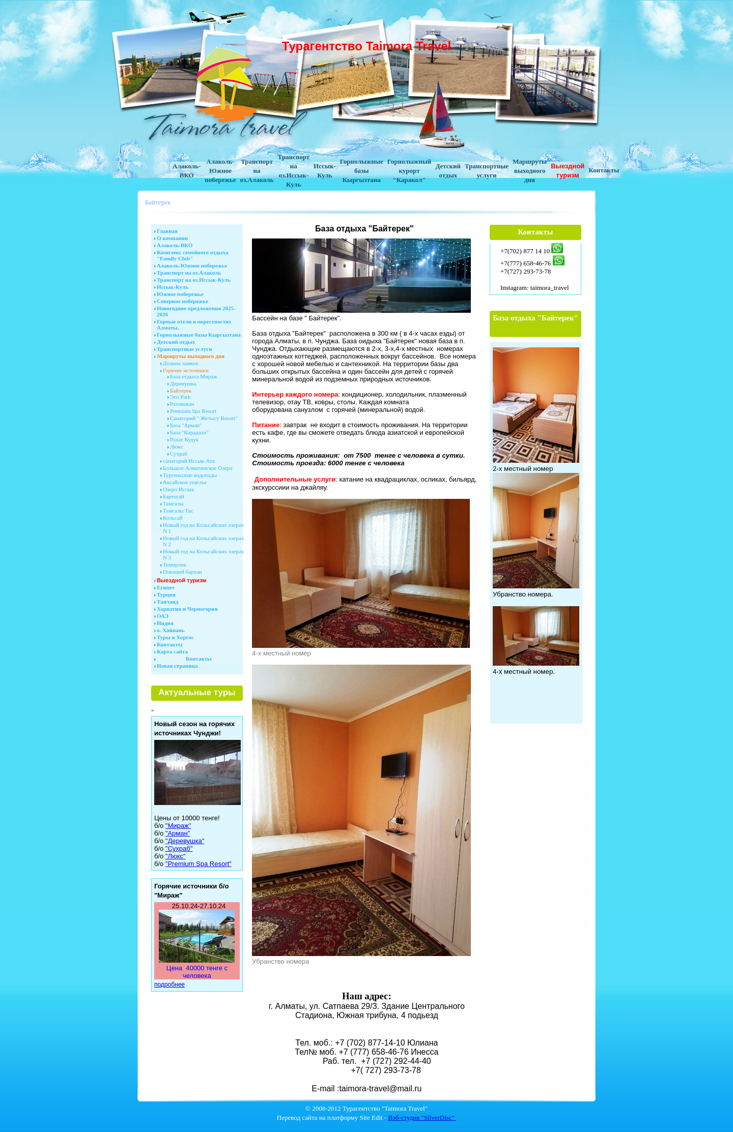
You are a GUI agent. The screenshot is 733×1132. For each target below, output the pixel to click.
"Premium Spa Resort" (198, 864)
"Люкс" (175, 856)
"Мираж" (178, 825)
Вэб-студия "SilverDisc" (422, 1117)
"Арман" (177, 833)
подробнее (169, 984)
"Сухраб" (179, 848)
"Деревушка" (184, 841)
